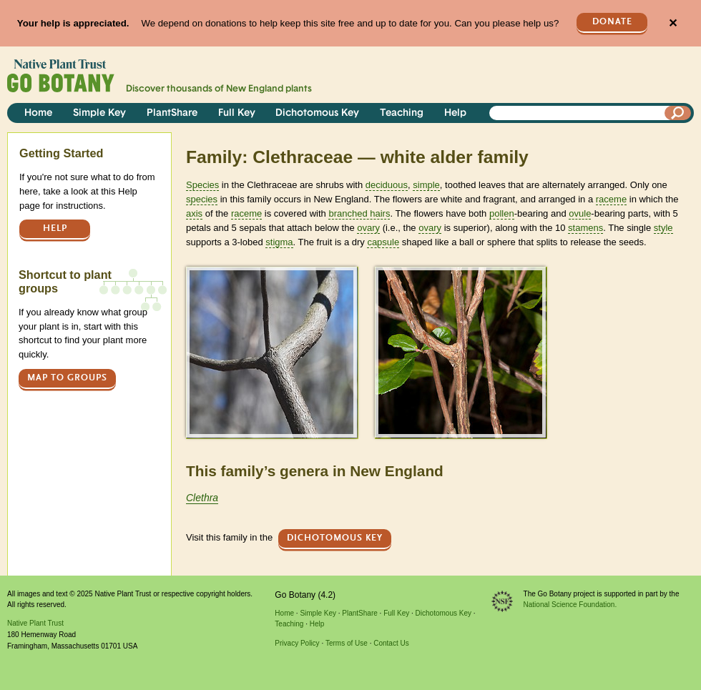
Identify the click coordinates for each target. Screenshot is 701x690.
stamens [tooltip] (585, 227)
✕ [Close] (672, 23)
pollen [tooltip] (501, 213)
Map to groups (67, 378)
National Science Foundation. (570, 604)
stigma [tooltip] (279, 242)
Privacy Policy (297, 643)
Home (38, 113)
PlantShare (172, 113)
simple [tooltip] (426, 184)
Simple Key (99, 113)
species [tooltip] (201, 199)
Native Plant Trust (35, 623)
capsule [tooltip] (383, 242)
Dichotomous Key (317, 113)
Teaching (401, 113)
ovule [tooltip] (580, 213)
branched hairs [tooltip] (359, 213)
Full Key (236, 113)
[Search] (678, 113)
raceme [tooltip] (611, 199)
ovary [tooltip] (368, 227)
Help (455, 113)
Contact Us (390, 643)
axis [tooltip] (194, 213)
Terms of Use (346, 643)
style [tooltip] (663, 227)
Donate (612, 21)
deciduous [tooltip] (387, 184)
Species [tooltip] (202, 184)
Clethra (202, 497)
